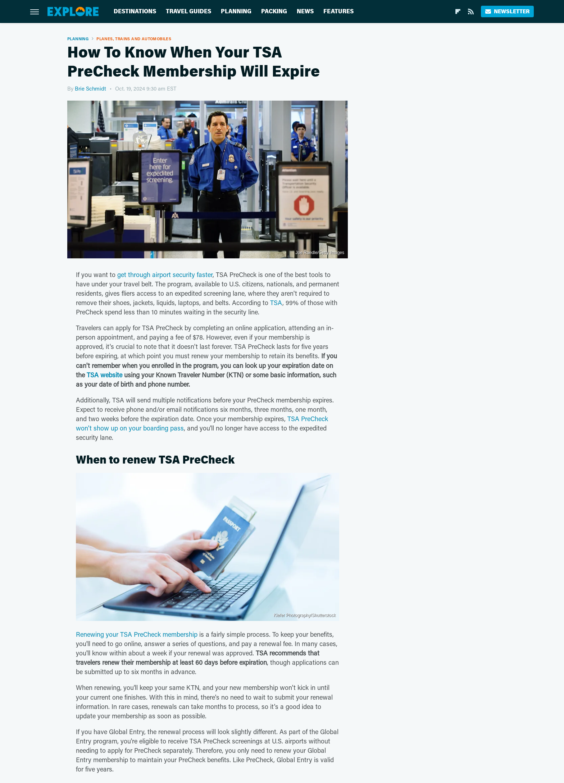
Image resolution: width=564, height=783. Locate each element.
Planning (236, 11)
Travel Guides (188, 11)
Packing (274, 11)
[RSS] (471, 11)
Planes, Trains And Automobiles (133, 39)
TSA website (104, 374)
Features (338, 11)
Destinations (135, 11)
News (305, 11)
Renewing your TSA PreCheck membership (136, 634)
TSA (276, 302)
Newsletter (507, 11)
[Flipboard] (458, 11)
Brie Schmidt (90, 88)
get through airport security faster (165, 274)
